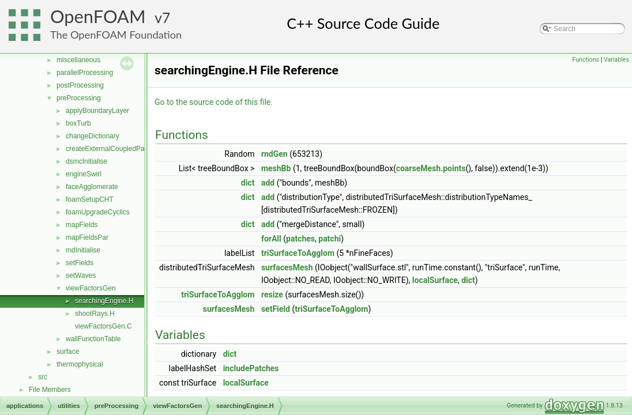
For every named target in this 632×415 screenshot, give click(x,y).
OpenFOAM (98, 16)
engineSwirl (83, 174)
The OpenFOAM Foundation (116, 34)
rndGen (274, 154)
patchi (329, 238)
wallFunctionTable (93, 339)
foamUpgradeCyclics (98, 212)
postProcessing (80, 85)
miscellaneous (78, 60)
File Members (50, 390)
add (267, 182)
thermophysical (80, 364)
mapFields (81, 225)
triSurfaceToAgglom (297, 253)
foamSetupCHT (90, 199)
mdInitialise (83, 250)
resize (272, 294)
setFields (79, 263)
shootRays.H (95, 314)
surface (68, 352)
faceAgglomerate (92, 187)
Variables (616, 59)
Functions (585, 59)
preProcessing (79, 98)
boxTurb (78, 123)
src (42, 377)
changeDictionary (92, 136)
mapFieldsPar (87, 237)
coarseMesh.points (431, 168)
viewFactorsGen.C (103, 326)
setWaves (81, 275)
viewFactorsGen (91, 288)
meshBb (276, 168)
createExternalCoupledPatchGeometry (125, 149)
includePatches (251, 368)
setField (275, 309)
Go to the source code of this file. (214, 102)
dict (248, 182)
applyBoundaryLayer (97, 111)
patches (300, 238)
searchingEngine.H (104, 301)
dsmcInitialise (86, 161)
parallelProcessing (85, 73)
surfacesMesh (287, 267)
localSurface (435, 280)
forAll (271, 238)
